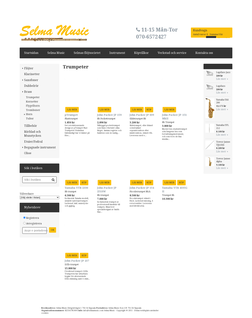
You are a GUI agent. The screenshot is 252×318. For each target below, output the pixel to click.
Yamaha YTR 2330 (76, 187)
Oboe (27, 153)
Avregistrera (34, 223)
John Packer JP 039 (142, 114)
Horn (29, 114)
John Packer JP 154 (142, 187)
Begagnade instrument (40, 147)
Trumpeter (33, 97)
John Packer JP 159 (109, 114)
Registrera (32, 217)
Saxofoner (31, 80)
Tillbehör (30, 125)
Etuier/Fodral (33, 141)
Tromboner (33, 110)
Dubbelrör (31, 86)
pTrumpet (71, 114)
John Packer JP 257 (77, 260)
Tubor (30, 118)
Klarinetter (32, 74)
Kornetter (32, 101)
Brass (28, 91)
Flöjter (28, 68)
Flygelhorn (33, 105)
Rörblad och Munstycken (32, 133)
